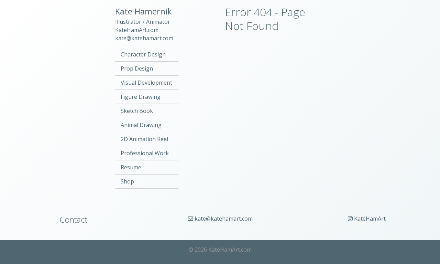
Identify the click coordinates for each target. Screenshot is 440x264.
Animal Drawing (141, 125)
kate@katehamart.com (144, 38)
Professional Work (145, 153)
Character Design (143, 54)
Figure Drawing (141, 97)
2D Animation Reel (144, 139)
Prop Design (137, 68)
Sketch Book (137, 111)
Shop (127, 181)
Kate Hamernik (143, 11)
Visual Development (146, 82)
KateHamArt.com (136, 30)
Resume (131, 167)
